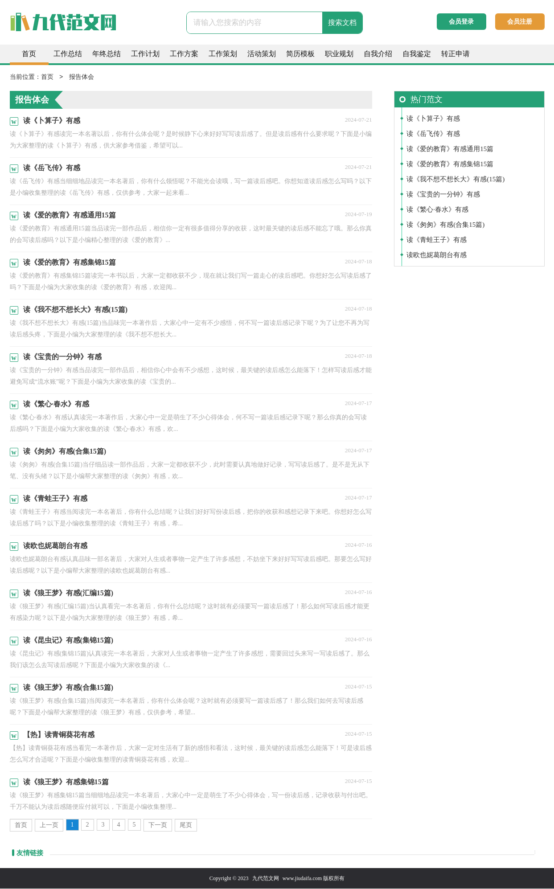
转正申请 (455, 53)
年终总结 (106, 53)
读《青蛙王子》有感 (436, 240)
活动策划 (261, 53)
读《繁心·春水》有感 (437, 209)
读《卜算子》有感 (433, 119)
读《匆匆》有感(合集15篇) (445, 225)
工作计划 (145, 53)
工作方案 (184, 53)
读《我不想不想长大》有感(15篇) (455, 179)
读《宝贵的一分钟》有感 (443, 194)
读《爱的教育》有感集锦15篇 (449, 164)
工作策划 (223, 53)
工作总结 (67, 53)
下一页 (157, 825)
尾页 (186, 825)
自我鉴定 (416, 53)
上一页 (49, 825)
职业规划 (339, 53)
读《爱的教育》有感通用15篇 (449, 149)
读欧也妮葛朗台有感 (436, 255)
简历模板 (300, 53)
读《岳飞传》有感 (433, 134)
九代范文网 (265, 879)
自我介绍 (378, 53)
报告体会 (81, 77)
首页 (29, 53)
